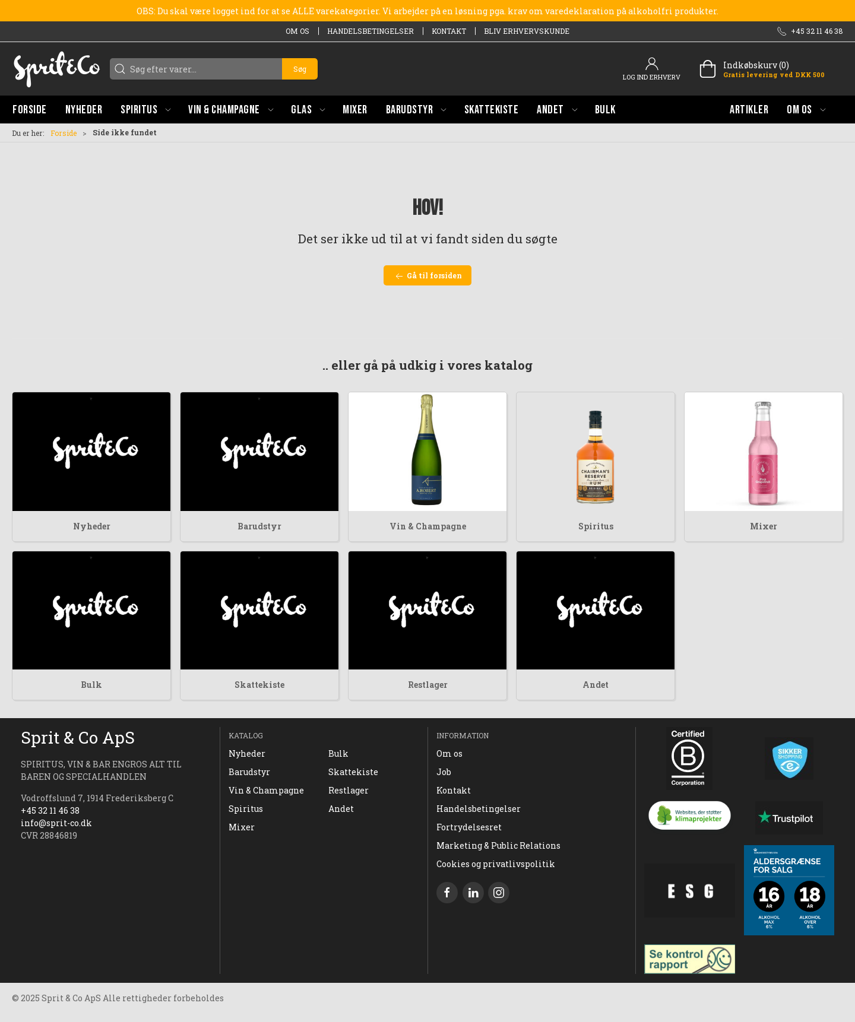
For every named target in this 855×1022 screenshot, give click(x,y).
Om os (297, 31)
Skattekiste (259, 684)
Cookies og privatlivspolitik (495, 863)
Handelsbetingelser (370, 31)
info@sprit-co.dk (56, 823)
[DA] (56, 69)
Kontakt (449, 31)
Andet (595, 684)
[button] (145, 109)
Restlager (428, 684)
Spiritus (595, 526)
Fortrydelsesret (469, 827)
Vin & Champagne (428, 526)
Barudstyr (259, 526)
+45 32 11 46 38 (50, 810)
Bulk (91, 684)
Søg (299, 69)
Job (443, 771)
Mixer (763, 526)
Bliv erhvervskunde (526, 31)
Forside (63, 133)
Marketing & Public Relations (498, 845)
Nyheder (91, 526)
